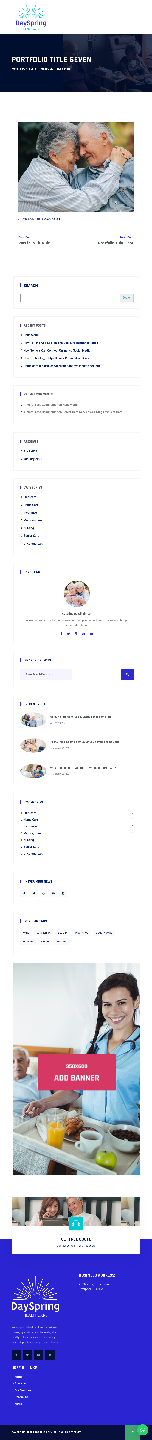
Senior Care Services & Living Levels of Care (92, 412)
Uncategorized (33, 543)
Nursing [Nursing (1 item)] (28, 941)
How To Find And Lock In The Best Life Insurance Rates (61, 343)
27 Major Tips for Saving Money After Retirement (85, 742)
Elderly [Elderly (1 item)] (63, 932)
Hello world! (31, 335)
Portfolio (29, 69)
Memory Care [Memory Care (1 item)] (103, 932)
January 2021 (33, 459)
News (18, 1403)
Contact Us (22, 1397)
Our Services (23, 1390)
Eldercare (30, 497)
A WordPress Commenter (41, 405)
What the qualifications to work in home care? (83, 768)
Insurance (30, 512)
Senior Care (31, 535)
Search (31, 285)
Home (15, 69)
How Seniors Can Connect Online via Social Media (57, 350)
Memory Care (33, 520)
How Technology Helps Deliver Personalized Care (57, 358)
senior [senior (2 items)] (45, 941)
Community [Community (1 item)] (43, 932)
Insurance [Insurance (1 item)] (81, 932)
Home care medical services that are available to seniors (62, 366)
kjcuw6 (29, 218)
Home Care (31, 505)
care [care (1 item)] (26, 932)
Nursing (29, 528)
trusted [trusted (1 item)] (62, 941)
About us (20, 1383)
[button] (142, 1429)
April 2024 (30, 451)
